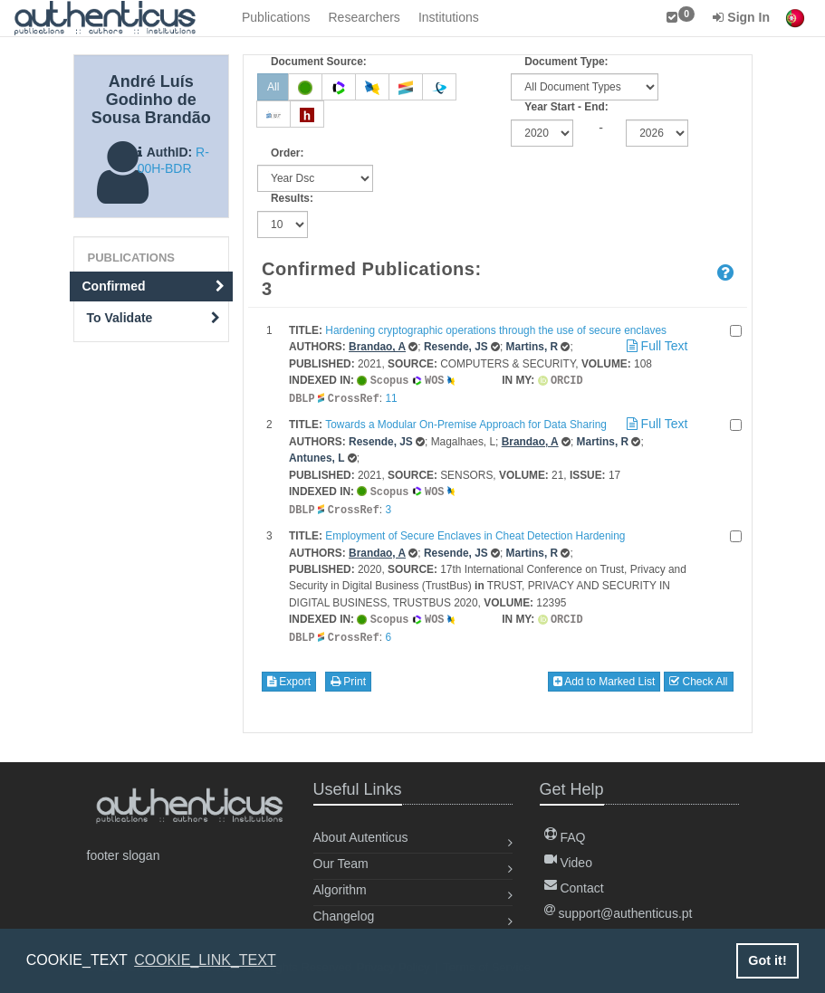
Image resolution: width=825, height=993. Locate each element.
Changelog (344, 916)
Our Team (341, 863)
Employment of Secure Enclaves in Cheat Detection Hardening (475, 532)
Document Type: (566, 61)
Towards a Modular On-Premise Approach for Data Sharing (466, 422)
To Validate (154, 317)
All (273, 87)
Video (568, 862)
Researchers (364, 17)
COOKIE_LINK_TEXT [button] (205, 960)
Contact (574, 888)
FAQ (565, 837)
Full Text (655, 346)
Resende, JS (456, 346)
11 (391, 397)
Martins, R (532, 346)
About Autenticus (360, 837)
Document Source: (319, 61)
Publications (276, 17)
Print (348, 676)
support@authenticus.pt (618, 913)
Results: (292, 198)
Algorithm (340, 890)
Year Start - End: (566, 106)
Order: (287, 153)
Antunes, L (316, 456)
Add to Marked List (604, 676)
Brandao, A (377, 346)
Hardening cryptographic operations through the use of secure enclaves (496, 330)
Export (289, 676)
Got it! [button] (767, 960)
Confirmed (153, 286)
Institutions (448, 17)
